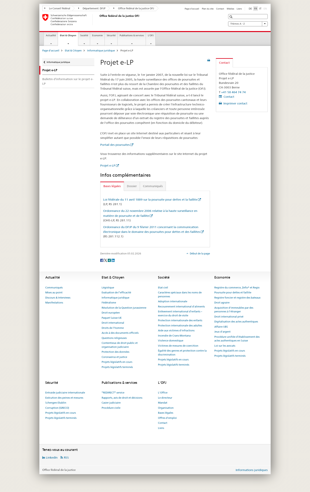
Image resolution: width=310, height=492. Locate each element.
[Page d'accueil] (98, 19)
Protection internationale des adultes (180, 325)
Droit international (113, 322)
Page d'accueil (192, 8)
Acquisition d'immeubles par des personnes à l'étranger (233, 309)
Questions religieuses (114, 337)
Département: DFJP (92, 8)
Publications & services (132, 35)
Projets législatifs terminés (117, 367)
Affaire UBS (221, 326)
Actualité (51, 35)
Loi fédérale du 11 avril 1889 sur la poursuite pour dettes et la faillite (150, 199)
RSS (66, 457)
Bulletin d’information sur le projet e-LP (67, 81)
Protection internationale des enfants (180, 320)
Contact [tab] (224, 62)
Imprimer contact (235, 103)
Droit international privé (228, 316)
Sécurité (111, 35)
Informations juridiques (252, 470)
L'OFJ (151, 35)
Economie (97, 35)
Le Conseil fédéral (57, 8)
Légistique (108, 287)
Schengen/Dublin (55, 402)
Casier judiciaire (111, 402)
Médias (230, 8)
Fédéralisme (109, 302)
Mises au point (53, 292)
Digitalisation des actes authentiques (236, 321)
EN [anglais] (266, 8)
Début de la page (199, 253)
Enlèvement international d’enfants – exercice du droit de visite (180, 313)
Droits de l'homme (113, 327)
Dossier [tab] (132, 186)
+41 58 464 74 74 (233, 92)
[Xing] (110, 260)
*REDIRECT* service (113, 392)
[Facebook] (102, 260)
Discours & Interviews (57, 297)
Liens (239, 8)
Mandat (162, 402)
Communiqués (54, 287)
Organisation (166, 407)
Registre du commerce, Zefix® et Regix (237, 287)
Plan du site (208, 8)
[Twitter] (106, 260)
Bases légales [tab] (112, 186)
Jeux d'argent (222, 331)
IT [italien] (260, 8)
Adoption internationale (172, 301)
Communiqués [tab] (153, 186)
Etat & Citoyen (69, 37)
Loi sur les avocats (224, 345)
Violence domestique (170, 340)
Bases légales (165, 412)
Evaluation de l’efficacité (116, 292)
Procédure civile (111, 407)
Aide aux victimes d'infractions (176, 330)
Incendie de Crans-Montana (174, 335)
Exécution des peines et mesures (64, 397)
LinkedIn (52, 457)
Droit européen (111, 312)
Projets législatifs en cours (117, 361)
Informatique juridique (101, 50)
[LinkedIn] (113, 260)
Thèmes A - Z (248, 24)
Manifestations (54, 302)
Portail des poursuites (115, 145)
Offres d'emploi (167, 417)
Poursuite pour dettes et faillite (232, 292)
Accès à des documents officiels (120, 332)
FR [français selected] (255, 8)
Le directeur (165, 397)
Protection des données (115, 351)
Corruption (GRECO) (57, 407)
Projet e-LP (107, 165)
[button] (231, 16)
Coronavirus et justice (114, 356)
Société (84, 35)
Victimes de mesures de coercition (178, 345)
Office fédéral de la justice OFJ (133, 8)
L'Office (162, 392)
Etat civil (163, 287)
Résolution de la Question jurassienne (124, 307)
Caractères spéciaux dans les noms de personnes (180, 294)
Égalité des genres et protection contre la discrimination (182, 352)
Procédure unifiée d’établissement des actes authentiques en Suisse (237, 338)
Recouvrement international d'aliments (181, 306)
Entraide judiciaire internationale (65, 392)
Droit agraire (222, 302)
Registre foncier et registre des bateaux (237, 297)
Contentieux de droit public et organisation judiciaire (120, 344)
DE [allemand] (250, 8)
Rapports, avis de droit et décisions (122, 397)
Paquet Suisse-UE (112, 317)
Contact (220, 8)
